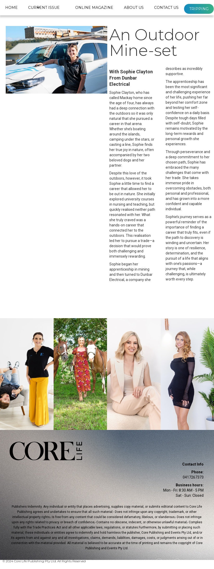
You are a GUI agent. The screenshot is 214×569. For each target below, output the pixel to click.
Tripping (199, 8)
